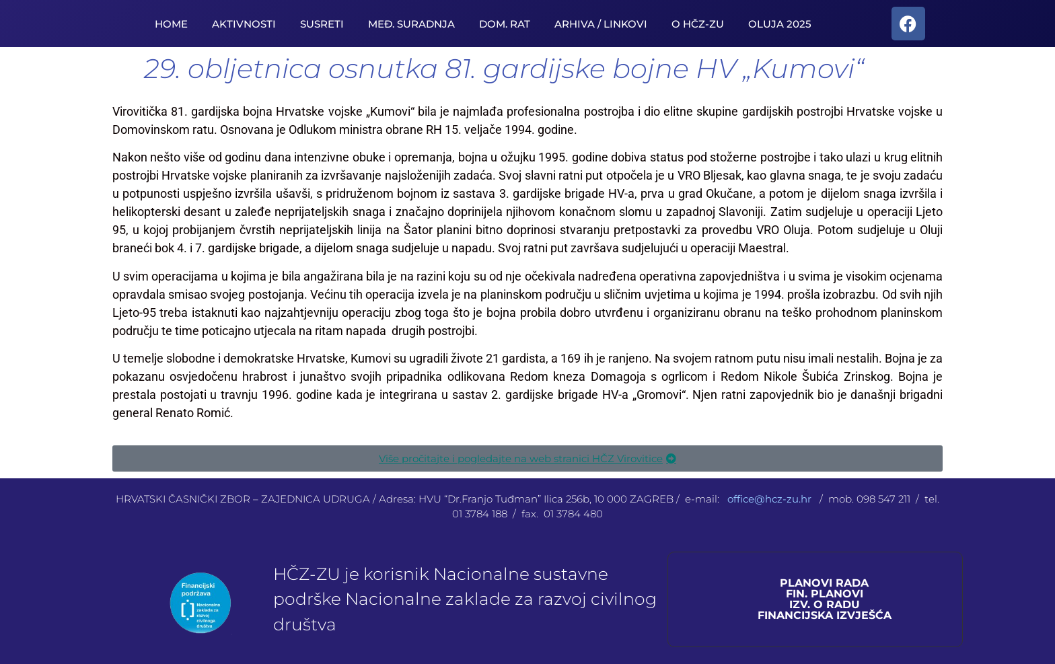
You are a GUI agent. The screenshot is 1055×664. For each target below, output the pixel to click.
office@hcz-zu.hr (770, 498)
